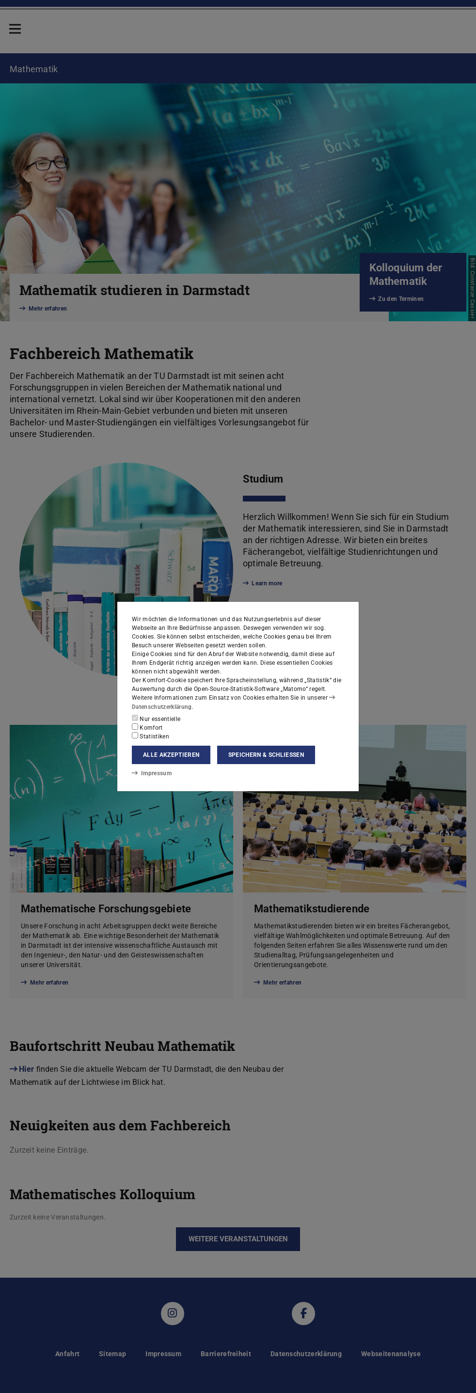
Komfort (147, 727)
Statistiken (150, 736)
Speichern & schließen (266, 754)
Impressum (151, 773)
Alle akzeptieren (171, 754)
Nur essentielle (156, 718)
